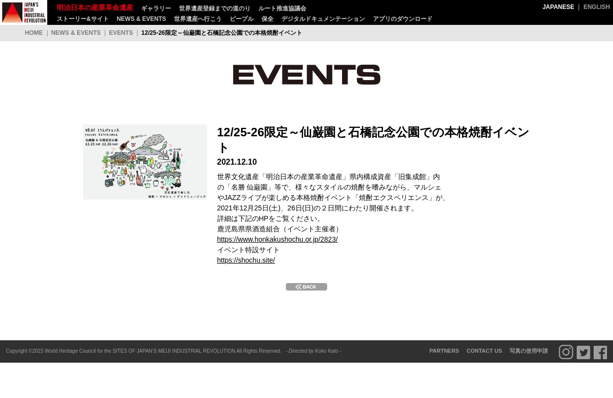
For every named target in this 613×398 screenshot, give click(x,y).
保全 (267, 18)
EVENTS (121, 32)
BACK (306, 287)
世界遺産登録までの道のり (215, 8)
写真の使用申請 (529, 351)
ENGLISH (597, 6)
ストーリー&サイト (83, 18)
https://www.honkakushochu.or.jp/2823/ (277, 239)
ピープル (242, 18)
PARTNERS (444, 351)
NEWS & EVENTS (141, 18)
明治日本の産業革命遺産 (23, 12)
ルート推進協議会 (282, 8)
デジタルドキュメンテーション (323, 18)
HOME (34, 32)
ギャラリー (156, 8)
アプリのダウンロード (403, 18)
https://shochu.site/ (246, 260)
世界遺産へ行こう (198, 18)
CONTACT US (484, 351)
